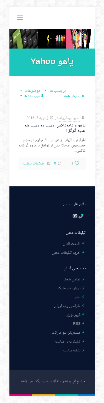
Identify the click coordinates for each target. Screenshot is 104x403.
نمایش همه (74, 96)
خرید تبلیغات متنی (66, 252)
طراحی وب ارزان (67, 306)
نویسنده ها (32, 96)
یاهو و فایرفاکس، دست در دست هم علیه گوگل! (55, 128)
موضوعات (29, 90)
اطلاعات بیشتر (34, 163)
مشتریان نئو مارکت (66, 332)
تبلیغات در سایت (67, 341)
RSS (77, 323)
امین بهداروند (69, 118)
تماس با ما (72, 279)
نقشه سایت (71, 350)
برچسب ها (54, 90)
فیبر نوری (73, 314)
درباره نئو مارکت (68, 288)
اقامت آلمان (71, 243)
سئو (77, 297)
